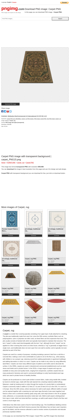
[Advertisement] (35, 34)
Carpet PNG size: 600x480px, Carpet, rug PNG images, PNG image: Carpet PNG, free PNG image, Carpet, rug (34, 118)
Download (10, 235)
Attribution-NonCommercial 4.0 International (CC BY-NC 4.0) (27, 116)
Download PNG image (10, 104)
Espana (14, 2)
